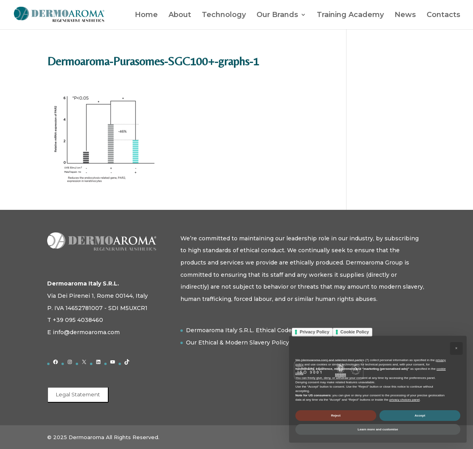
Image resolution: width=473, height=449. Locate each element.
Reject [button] (336, 415)
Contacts (443, 15)
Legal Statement (78, 394)
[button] (456, 348)
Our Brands (277, 15)
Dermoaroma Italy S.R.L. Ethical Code (239, 330)
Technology (224, 15)
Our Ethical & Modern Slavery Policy (237, 342)
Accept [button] (420, 415)
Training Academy (350, 15)
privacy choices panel (404, 399)
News (405, 15)
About (180, 15)
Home (146, 15)
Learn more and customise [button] (378, 429)
